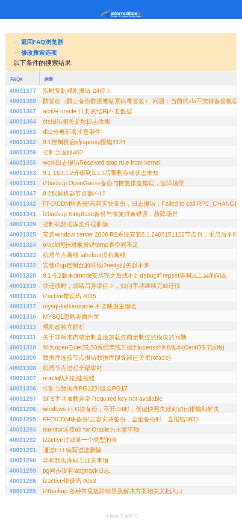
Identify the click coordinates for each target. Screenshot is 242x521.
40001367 (22, 111)
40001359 (22, 152)
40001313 (22, 326)
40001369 (22, 101)
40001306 (22, 388)
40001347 (22, 193)
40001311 (22, 337)
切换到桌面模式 (121, 515)
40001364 (22, 121)
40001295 (22, 419)
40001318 (22, 296)
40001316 (22, 316)
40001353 (22, 172)
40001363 (22, 131)
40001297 (22, 398)
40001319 (22, 285)
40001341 (22, 213)
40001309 (22, 357)
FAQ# (16, 79)
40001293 (22, 429)
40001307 (22, 378)
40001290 (22, 460)
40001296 (22, 409)
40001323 (22, 255)
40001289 (22, 470)
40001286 (22, 480)
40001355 (22, 162)
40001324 (22, 244)
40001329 (22, 224)
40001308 (22, 367)
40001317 (22, 306)
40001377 (22, 90)
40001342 (22, 203)
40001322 (22, 265)
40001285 (22, 491)
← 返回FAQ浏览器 (38, 41)
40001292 (22, 439)
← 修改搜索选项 (35, 52)
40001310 (22, 347)
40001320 (22, 275)
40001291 (22, 450)
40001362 (22, 142)
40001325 (22, 234)
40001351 (22, 183)
